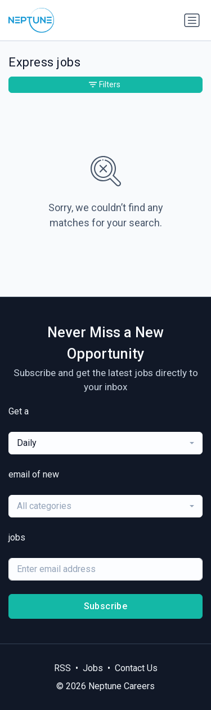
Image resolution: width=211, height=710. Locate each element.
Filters (104, 84)
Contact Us (136, 668)
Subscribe (106, 606)
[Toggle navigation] (192, 20)
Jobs (93, 668)
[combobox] (105, 443)
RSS (62, 668)
